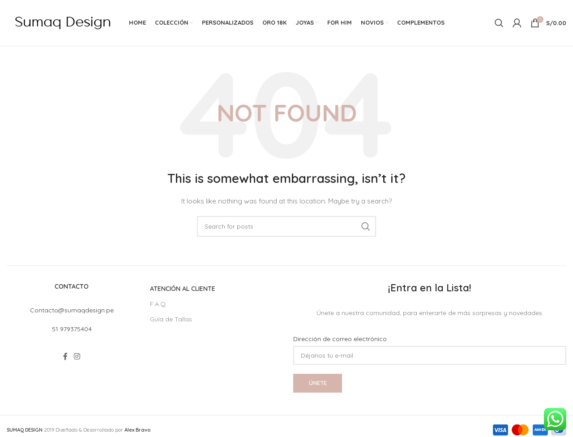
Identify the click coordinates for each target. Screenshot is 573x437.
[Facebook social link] (65, 357)
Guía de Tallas (171, 320)
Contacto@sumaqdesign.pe (72, 311)
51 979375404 (72, 330)
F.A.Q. (158, 305)
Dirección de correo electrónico (340, 340)
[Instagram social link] (77, 357)
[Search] (499, 23)
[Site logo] (63, 23)
